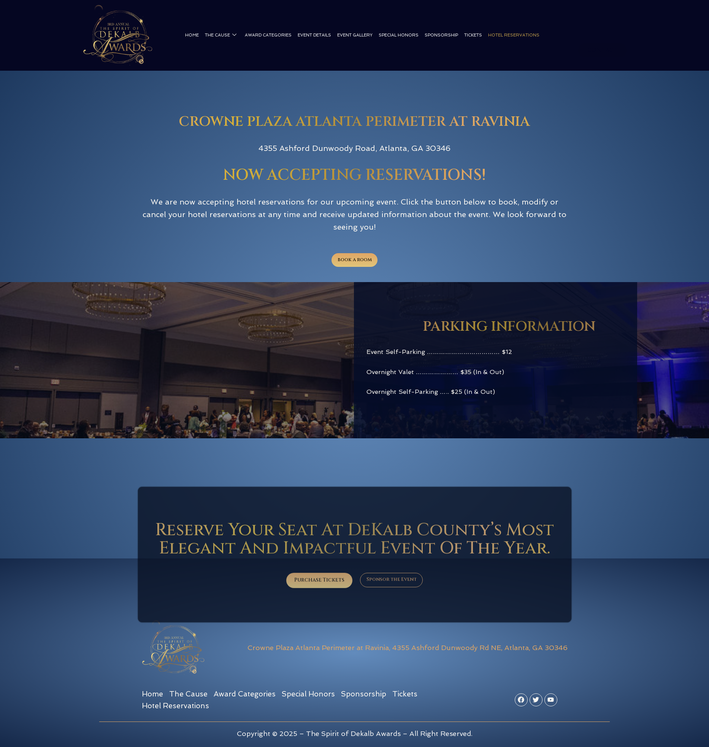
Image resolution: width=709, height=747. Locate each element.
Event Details (314, 35)
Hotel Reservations (513, 35)
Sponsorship (441, 35)
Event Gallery (355, 35)
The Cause (220, 35)
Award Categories (268, 35)
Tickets (473, 35)
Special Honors (399, 35)
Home (192, 35)
